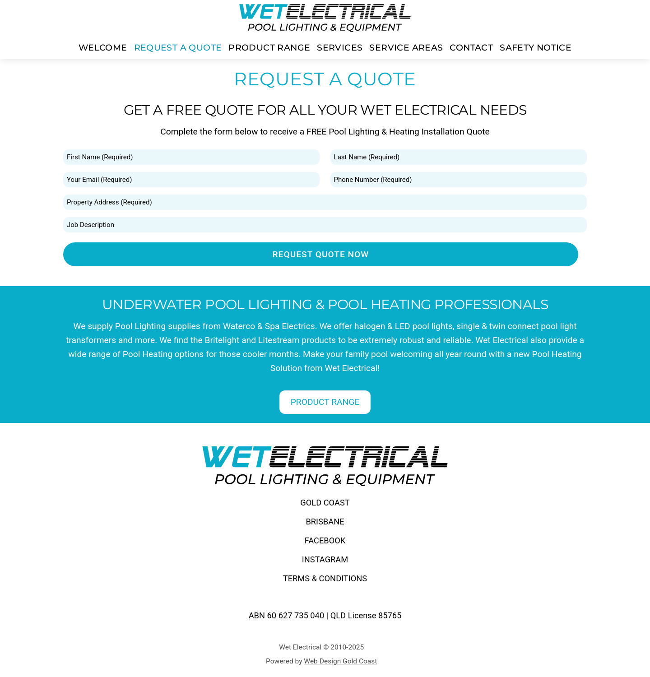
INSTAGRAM (325, 559)
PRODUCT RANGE (269, 47)
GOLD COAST (324, 502)
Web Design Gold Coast (340, 661)
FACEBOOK (325, 540)
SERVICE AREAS (406, 47)
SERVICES (339, 47)
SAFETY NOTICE (535, 47)
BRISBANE (325, 521)
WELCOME (103, 47)
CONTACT (471, 47)
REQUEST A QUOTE (178, 47)
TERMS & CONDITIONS (325, 578)
